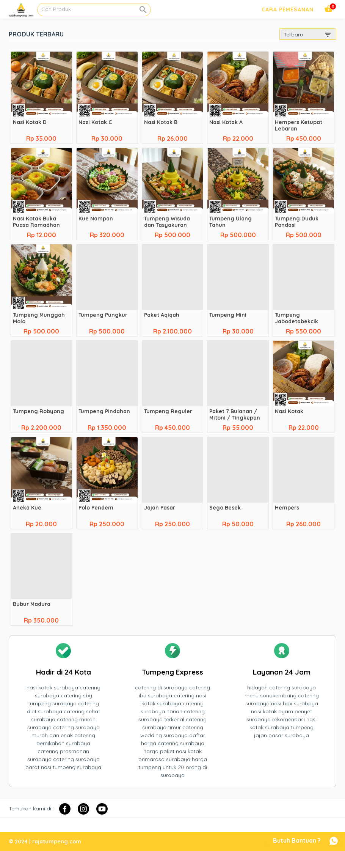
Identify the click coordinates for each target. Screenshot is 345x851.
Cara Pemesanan (288, 9)
